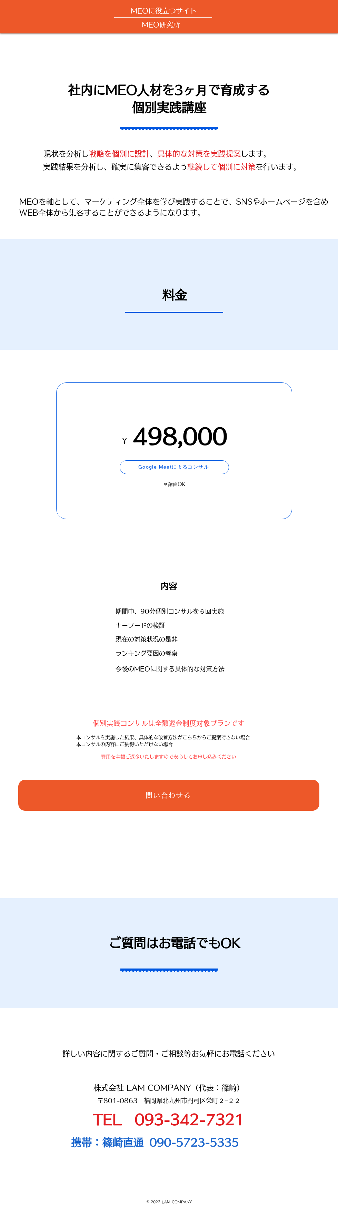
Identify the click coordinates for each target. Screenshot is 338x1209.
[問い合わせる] (168, 795)
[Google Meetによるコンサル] (174, 467)
